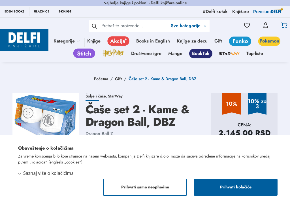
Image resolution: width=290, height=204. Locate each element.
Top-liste (254, 53)
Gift (218, 41)
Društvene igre (146, 53)
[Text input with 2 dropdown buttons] (134, 25)
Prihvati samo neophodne (145, 187)
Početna (101, 79)
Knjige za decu (192, 41)
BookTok (201, 53)
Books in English (153, 41)
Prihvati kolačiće (235, 187)
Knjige (94, 41)
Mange (175, 53)
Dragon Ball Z (99, 133)
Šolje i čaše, (97, 96)
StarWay (115, 96)
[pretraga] (94, 26)
